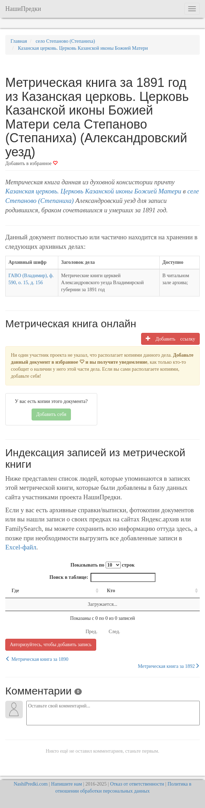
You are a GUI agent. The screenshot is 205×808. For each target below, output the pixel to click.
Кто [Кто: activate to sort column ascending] (111, 590)
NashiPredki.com (31, 784)
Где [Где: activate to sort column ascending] (15, 590)
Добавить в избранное (31, 163)
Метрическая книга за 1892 (169, 666)
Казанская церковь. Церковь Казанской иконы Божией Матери (93, 191)
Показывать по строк (102, 565)
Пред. (92, 631)
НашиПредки (23, 8)
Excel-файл (20, 547)
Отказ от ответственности (137, 784)
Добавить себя (51, 414)
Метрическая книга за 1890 (36, 659)
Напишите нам (66, 784)
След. (114, 631)
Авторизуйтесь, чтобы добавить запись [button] (51, 644)
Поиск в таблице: (102, 577)
